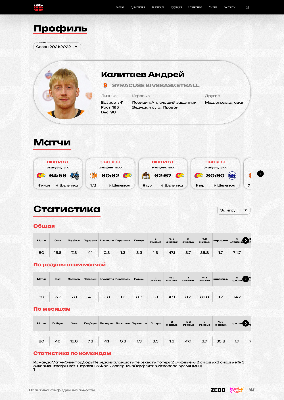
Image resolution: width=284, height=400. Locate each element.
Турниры (176, 7)
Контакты (229, 7)
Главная (119, 7)
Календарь (157, 7)
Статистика (195, 7)
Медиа (213, 7)
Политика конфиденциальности (62, 390)
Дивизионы (138, 7)
